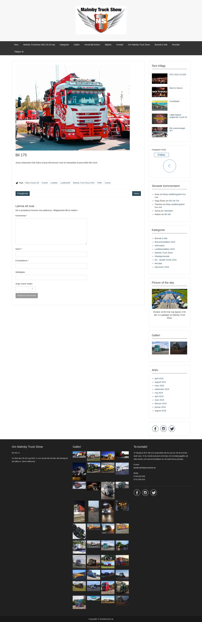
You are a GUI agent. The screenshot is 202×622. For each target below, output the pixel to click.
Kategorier (64, 44)
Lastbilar (54, 183)
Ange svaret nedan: (24, 284)
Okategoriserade (162, 256)
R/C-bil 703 (174, 201)
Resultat (175, 44)
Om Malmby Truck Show (139, 44)
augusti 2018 (160, 411)
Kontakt (119, 44)
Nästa (136, 193)
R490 (99, 183)
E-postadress (22, 260)
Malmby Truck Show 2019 (83, 183)
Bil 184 (168, 214)
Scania (107, 183)
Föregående (22, 193)
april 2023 (159, 378)
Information (160, 245)
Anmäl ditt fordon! (92, 44)
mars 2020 (159, 385)
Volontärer (168, 211)
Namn (19, 249)
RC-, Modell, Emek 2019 (166, 260)
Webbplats (20, 272)
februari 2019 (161, 403)
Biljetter (108, 44)
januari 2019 (160, 407)
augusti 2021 (160, 382)
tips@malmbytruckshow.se (145, 468)
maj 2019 (159, 393)
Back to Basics (176, 88)
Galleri (77, 44)
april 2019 (159, 396)
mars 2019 (159, 400)
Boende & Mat (161, 44)
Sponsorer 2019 (162, 267)
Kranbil (45, 183)
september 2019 (162, 389)
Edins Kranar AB (32, 183)
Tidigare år (19, 52)
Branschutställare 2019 (165, 242)
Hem (16, 44)
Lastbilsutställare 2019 (165, 249)
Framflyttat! (175, 101)
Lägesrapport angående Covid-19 (178, 116)
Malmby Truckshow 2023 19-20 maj (39, 44)
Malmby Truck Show (164, 253)
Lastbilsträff (65, 183)
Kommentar (21, 215)
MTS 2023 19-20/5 (178, 74)
